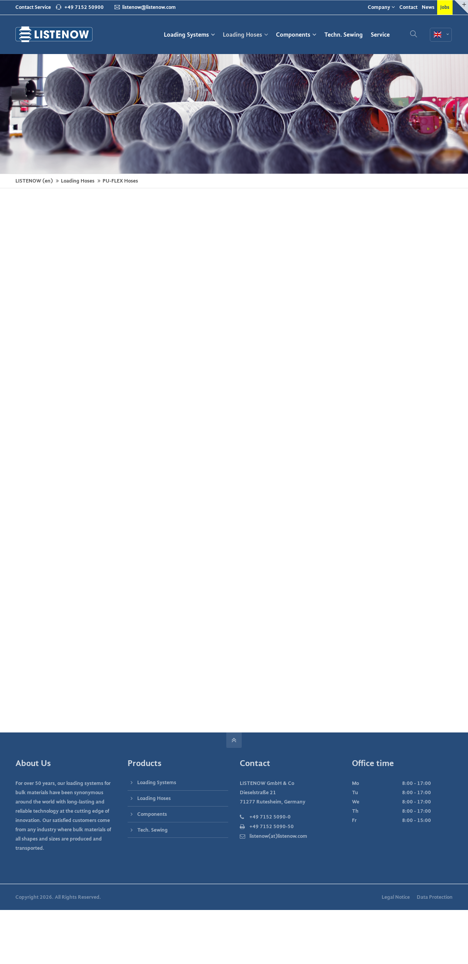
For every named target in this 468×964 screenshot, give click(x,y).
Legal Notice (396, 897)
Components (152, 814)
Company (379, 7)
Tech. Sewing (152, 830)
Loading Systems (156, 782)
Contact (408, 7)
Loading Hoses (154, 798)
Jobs (444, 7)
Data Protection (435, 897)
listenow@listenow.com (145, 7)
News (428, 7)
